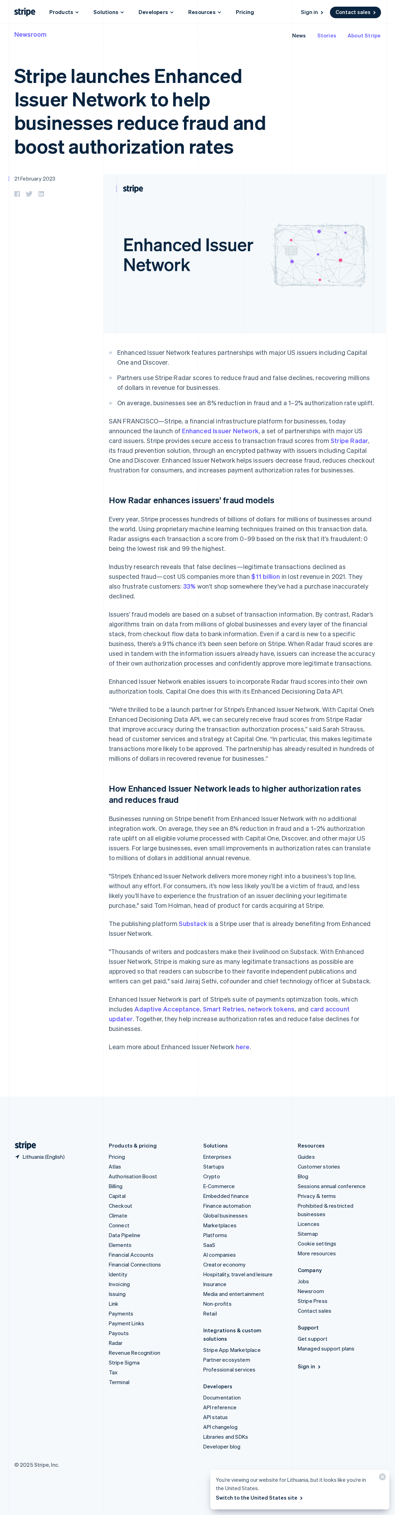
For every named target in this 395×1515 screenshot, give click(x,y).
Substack (193, 923)
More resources (317, 1253)
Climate (118, 1215)
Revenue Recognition (135, 1352)
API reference (220, 1407)
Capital (117, 1195)
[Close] (381, 1478)
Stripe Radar (349, 440)
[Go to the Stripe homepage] (22, 1145)
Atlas (115, 1166)
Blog (303, 1176)
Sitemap (308, 1233)
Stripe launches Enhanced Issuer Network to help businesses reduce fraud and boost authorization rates (140, 110)
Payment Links (126, 1323)
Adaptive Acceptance (167, 1009)
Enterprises (217, 1156)
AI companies (219, 1254)
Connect (119, 1225)
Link (114, 1303)
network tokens (271, 1009)
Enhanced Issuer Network (220, 431)
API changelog (220, 1426)
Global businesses (225, 1215)
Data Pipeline (125, 1235)
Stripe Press (312, 1300)
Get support (312, 1338)
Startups (214, 1166)
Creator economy (224, 1264)
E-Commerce (219, 1186)
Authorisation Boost (133, 1176)
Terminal (119, 1382)
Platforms (215, 1235)
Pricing (245, 11)
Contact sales (356, 11)
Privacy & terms (317, 1195)
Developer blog (222, 1446)
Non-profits (217, 1303)
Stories (326, 35)
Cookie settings (317, 1243)
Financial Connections (135, 1264)
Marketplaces (220, 1225)
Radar (116, 1342)
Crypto (211, 1176)
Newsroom (30, 34)
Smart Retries (224, 1009)
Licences (309, 1223)
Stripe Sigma (124, 1362)
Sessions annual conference (332, 1186)
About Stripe (364, 35)
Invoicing (119, 1284)
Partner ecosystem (226, 1359)
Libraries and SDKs (225, 1436)
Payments (121, 1313)
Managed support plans (326, 1348)
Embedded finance (226, 1195)
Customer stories (319, 1166)
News (299, 35)
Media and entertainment (233, 1293)
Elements (120, 1244)
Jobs (303, 1281)
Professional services (229, 1369)
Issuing (117, 1293)
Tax (113, 1372)
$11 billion (265, 576)
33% (189, 586)
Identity (118, 1274)
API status (215, 1417)
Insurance (215, 1284)
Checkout (121, 1205)
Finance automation (227, 1205)
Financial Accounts (131, 1254)
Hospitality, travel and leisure (238, 1274)
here (243, 1047)
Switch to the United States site (260, 1497)
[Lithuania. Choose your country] (39, 1156)
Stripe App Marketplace (232, 1349)
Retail (210, 1313)
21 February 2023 (35, 178)
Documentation (222, 1397)
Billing (115, 1186)
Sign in (312, 11)
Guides (306, 1156)
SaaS (209, 1244)
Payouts (119, 1333)
